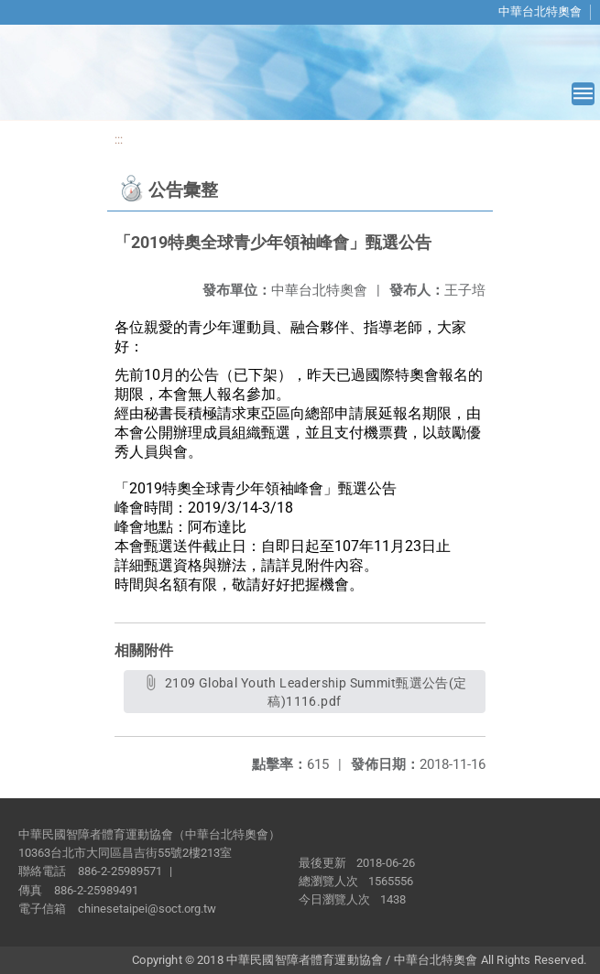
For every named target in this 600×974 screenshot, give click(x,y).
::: (119, 139)
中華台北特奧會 (540, 11)
